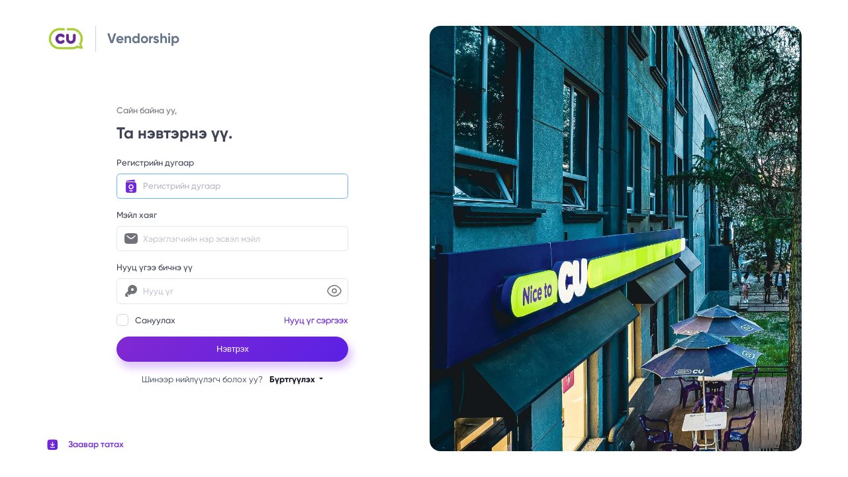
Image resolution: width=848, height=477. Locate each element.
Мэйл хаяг (137, 215)
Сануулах (146, 320)
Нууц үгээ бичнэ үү (155, 267)
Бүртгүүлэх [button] (293, 379)
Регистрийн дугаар (155, 163)
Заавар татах (96, 444)
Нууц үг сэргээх (316, 320)
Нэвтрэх (232, 349)
